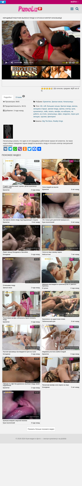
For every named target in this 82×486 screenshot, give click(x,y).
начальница (52, 114)
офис (60, 114)
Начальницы (68, 102)
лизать (51, 111)
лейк (46, 111)
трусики (44, 117)
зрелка (61, 109)
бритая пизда (66, 106)
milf (44, 106)
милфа (57, 111)
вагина (74, 106)
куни (73, 109)
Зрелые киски (57, 102)
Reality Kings (58, 121)
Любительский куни (49, 322)
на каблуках (65, 111)
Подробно (8, 97)
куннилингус (38, 111)
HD (41, 106)
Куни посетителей (48, 222)
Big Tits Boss (47, 121)
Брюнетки (47, 102)
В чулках (45, 288)
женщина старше (40, 109)
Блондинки (6, 254)
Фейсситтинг (46, 254)
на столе (43, 114)
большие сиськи (53, 106)
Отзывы (20, 96)
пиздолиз (66, 114)
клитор (68, 109)
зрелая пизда (53, 109)
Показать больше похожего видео (41, 429)
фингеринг (52, 117)
